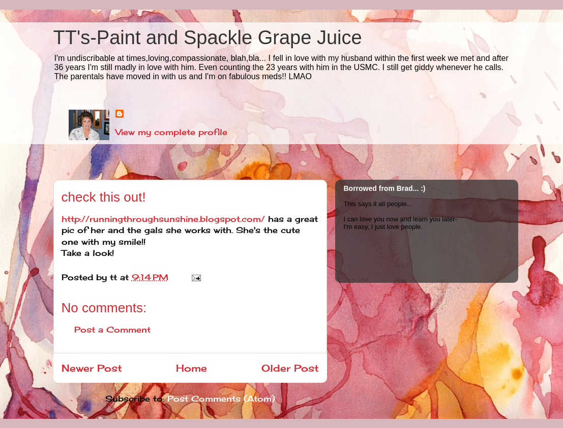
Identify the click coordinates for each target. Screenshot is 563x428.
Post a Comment (112, 329)
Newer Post (92, 368)
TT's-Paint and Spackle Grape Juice (207, 37)
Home (191, 368)
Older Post (290, 368)
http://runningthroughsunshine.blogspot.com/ (163, 219)
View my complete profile (171, 132)
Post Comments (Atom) (221, 398)
